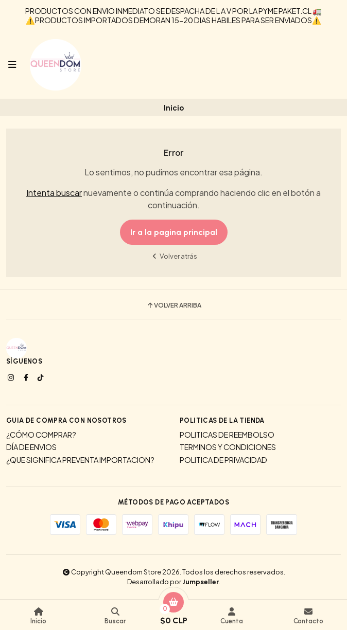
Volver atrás (173, 255)
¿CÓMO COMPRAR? (41, 434)
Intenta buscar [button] (54, 192)
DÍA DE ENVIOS (31, 447)
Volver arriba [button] (173, 305)
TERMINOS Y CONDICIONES (228, 447)
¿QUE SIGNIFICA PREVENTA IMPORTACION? (80, 459)
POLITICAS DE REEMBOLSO (227, 434)
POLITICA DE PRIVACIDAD (223, 459)
